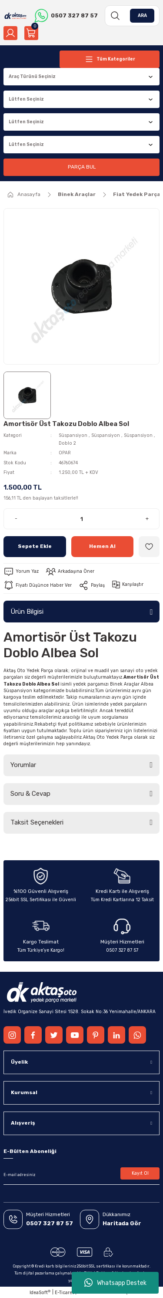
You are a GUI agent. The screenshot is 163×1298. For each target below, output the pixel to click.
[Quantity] (81, 519)
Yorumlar (23, 765)
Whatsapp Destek (115, 1283)
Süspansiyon (73, 435)
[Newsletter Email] (81, 1175)
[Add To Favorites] (149, 546)
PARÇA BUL (82, 167)
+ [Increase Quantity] (147, 518)
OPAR (65, 453)
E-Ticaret (64, 1292)
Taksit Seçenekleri (36, 822)
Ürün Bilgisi (26, 611)
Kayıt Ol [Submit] (140, 1173)
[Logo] (15, 15)
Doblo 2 (67, 443)
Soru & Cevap (30, 794)
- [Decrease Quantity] (16, 518)
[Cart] (31, 33)
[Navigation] (110, 59)
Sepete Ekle (35, 546)
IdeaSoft (40, 1292)
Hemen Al (102, 546)
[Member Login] (10, 33)
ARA (142, 15)
